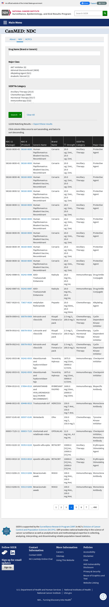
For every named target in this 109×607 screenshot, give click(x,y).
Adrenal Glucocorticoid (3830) (54, 70)
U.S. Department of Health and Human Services (38, 589)
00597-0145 (26, 417)
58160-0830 (26, 149)
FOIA (85, 560)
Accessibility (89, 551)
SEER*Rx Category (17, 86)
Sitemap (60, 556)
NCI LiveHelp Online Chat (41, 559)
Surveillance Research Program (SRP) (57, 526)
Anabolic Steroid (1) (54, 76)
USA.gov (68, 592)
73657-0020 (26, 302)
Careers (60, 551)
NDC (20, 39)
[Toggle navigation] (13, 22)
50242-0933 (26, 358)
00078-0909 (26, 316)
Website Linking (91, 582)
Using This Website (65, 560)
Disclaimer (88, 556)
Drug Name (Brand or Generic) (23, 49)
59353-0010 (26, 459)
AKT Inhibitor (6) (54, 67)
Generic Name (40, 144)
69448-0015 (26, 403)
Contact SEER (35, 554)
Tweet (93, 3)
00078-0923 (26, 344)
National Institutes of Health (77, 589)
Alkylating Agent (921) (54, 73)
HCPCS (28, 39)
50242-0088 (26, 274)
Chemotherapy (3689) (54, 94)
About (12, 39)
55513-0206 (26, 473)
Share (86, 3)
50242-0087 (26, 288)
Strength (71, 144)
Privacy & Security (91, 571)
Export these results (42, 123)
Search (14, 114)
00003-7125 (26, 431)
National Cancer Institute (49, 592)
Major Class (14, 61)
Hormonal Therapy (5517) (54, 97)
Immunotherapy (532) (54, 100)
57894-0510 (26, 386)
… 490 (94, 507)
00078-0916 (26, 330)
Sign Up (7, 567)
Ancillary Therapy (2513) (54, 91)
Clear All (31, 114)
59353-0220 (26, 445)
